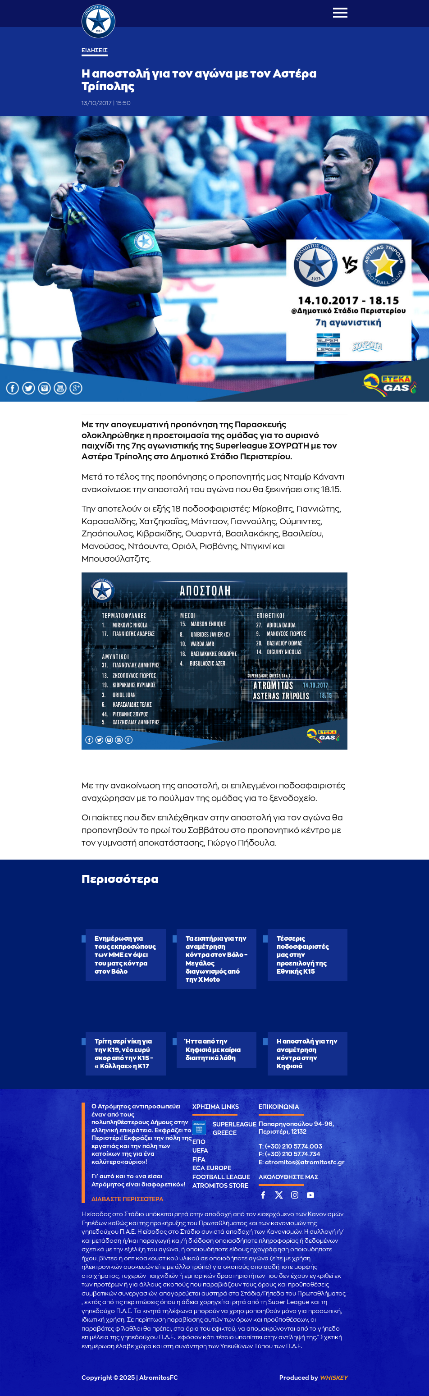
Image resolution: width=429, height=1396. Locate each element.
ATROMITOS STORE (220, 1186)
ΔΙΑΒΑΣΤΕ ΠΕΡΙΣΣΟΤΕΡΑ (127, 1199)
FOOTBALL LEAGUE (221, 1177)
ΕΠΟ (198, 1142)
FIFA (198, 1160)
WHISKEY (333, 1378)
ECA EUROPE (211, 1168)
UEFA (200, 1150)
